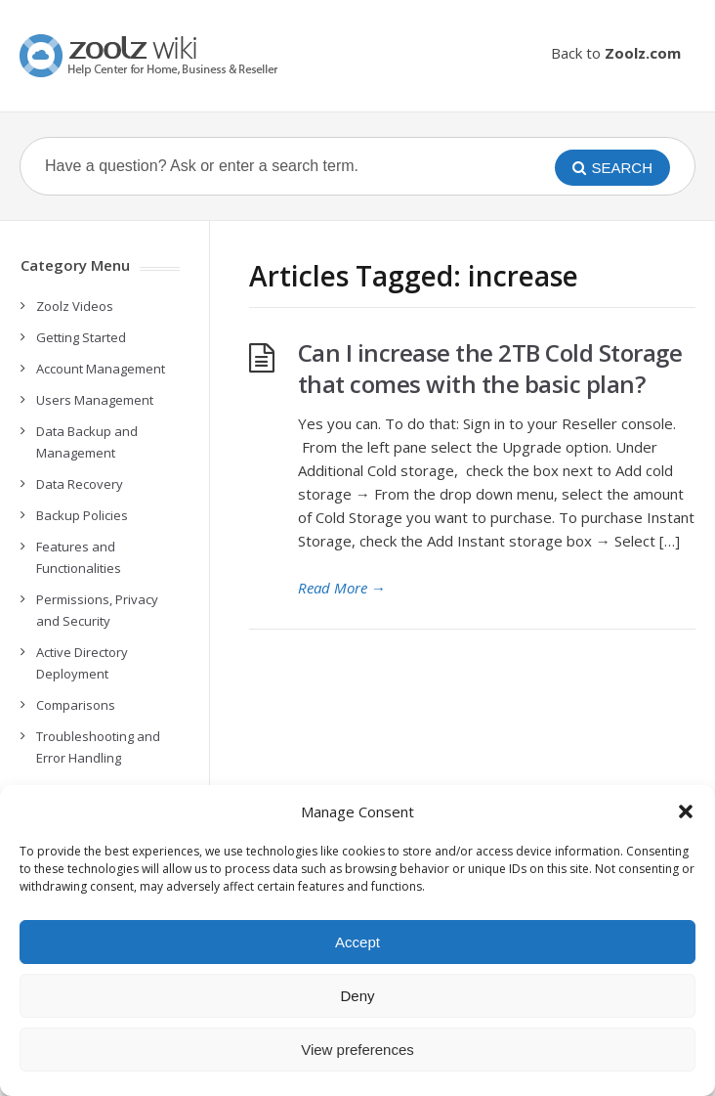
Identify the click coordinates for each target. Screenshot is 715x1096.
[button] (685, 811)
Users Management (94, 400)
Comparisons (75, 705)
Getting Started (81, 337)
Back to (616, 53)
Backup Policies (82, 515)
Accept (357, 942)
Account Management (100, 368)
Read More (342, 587)
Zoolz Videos (74, 306)
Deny (357, 995)
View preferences (357, 1049)
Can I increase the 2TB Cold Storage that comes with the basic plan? (490, 368)
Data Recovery (79, 484)
